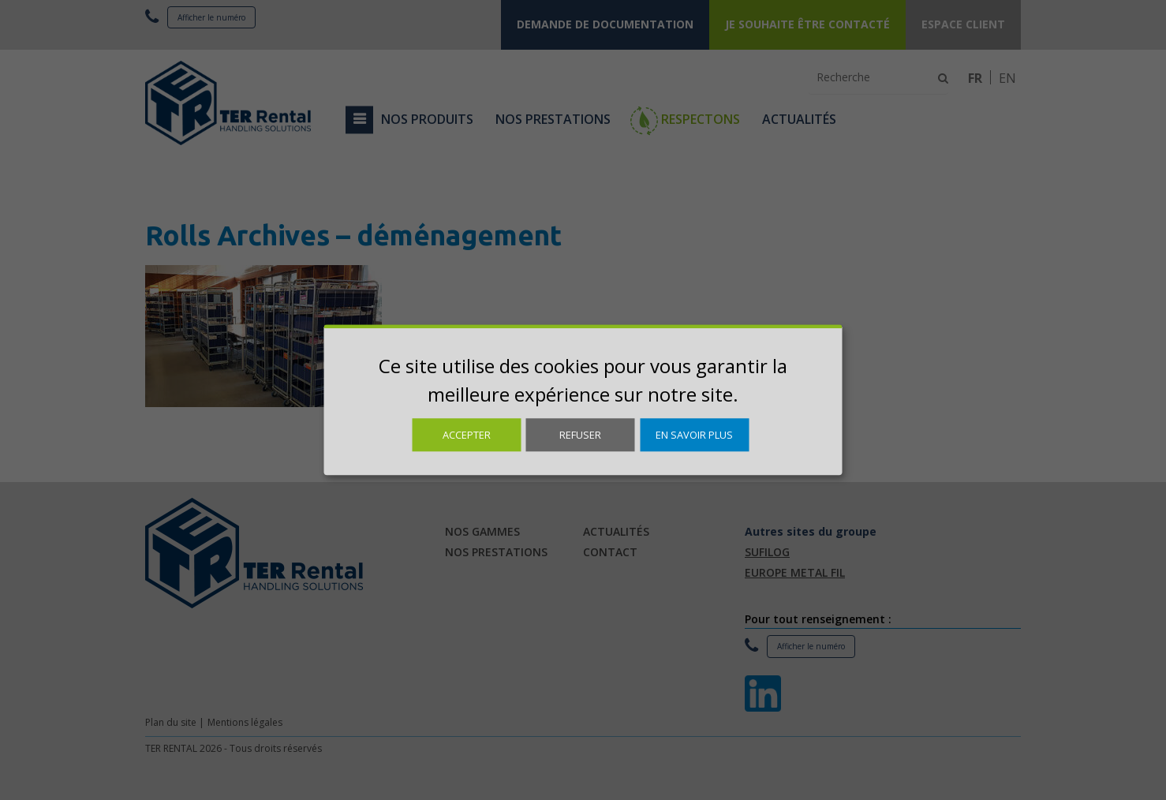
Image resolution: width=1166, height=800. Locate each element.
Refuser (580, 435)
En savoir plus (694, 435)
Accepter (467, 435)
